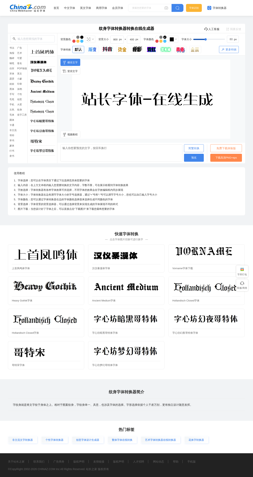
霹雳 (11, 79)
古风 (11, 109)
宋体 (11, 73)
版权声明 (78, 461)
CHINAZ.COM (46, 469)
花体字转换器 (196, 439)
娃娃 (11, 84)
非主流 (13, 130)
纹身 (19, 109)
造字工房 (22, 115)
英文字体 (85, 8)
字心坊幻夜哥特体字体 (185, 332)
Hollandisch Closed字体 (185, 300)
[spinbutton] (233, 39)
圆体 (11, 120)
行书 (11, 151)
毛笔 (11, 99)
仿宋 (11, 68)
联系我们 (38, 461)
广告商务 (58, 461)
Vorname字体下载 (182, 268)
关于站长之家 (16, 461)
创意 (19, 99)
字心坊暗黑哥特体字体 (105, 332)
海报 (11, 53)
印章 (19, 84)
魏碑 (11, 58)
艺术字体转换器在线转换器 (160, 439)
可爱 (19, 58)
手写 (11, 94)
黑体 (11, 89)
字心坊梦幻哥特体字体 (105, 365)
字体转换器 (217, 8)
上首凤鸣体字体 (21, 268)
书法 (11, 48)
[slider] (216, 39)
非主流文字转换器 (22, 439)
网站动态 (158, 461)
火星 (19, 104)
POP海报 (22, 68)
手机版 (191, 461)
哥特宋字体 (18, 365)
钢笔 (11, 63)
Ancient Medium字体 (104, 300)
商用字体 (101, 8)
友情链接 (98, 461)
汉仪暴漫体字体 (101, 268)
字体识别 (194, 8)
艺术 (19, 53)
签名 (19, 63)
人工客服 (211, 29)
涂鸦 (19, 89)
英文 (19, 73)
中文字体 (69, 8)
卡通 (11, 125)
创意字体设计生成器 (87, 439)
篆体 (11, 145)
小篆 (19, 79)
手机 (11, 104)
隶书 (11, 156)
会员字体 (117, 8)
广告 (19, 48)
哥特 (11, 135)
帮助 (175, 461)
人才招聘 (138, 461)
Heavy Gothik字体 (22, 300)
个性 (19, 94)
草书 (11, 140)
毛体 (11, 115)
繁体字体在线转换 (122, 439)
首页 (56, 8)
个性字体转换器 (54, 439)
